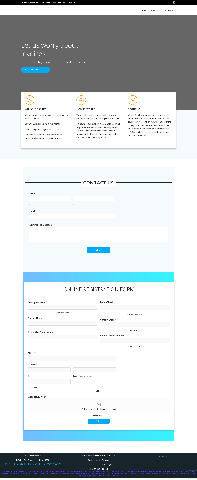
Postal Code (32, 389)
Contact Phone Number (113, 337)
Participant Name (37, 303)
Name (33, 193)
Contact (155, 10)
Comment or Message (41, 225)
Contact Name (36, 319)
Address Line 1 (33, 366)
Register (169, 10)
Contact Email (108, 321)
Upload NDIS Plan (37, 398)
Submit (98, 250)
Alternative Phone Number (41, 333)
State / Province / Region (81, 377)
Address (32, 354)
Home (143, 10)
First (31, 205)
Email (33, 211)
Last (73, 205)
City (29, 377)
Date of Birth (107, 303)
